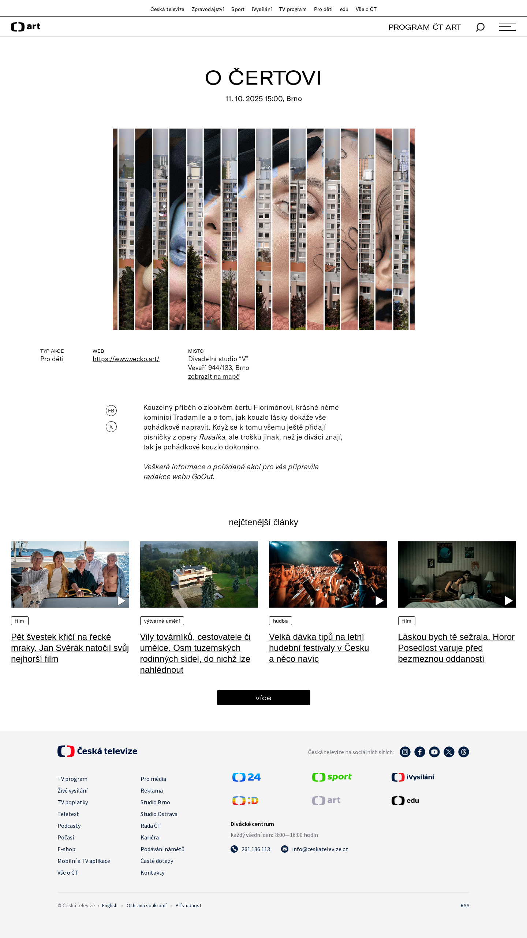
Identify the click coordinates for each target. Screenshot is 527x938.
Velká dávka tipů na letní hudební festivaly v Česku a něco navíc (319, 648)
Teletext (68, 813)
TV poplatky (72, 802)
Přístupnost (188, 905)
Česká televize (167, 9)
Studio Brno (155, 802)
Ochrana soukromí (147, 905)
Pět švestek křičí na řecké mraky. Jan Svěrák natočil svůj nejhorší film (70, 648)
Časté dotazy (157, 860)
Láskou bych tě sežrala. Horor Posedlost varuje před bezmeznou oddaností (456, 648)
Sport (237, 9)
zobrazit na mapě (213, 376)
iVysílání (262, 9)
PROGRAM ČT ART (424, 26)
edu (344, 9)
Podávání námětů (162, 849)
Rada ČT (151, 825)
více (263, 697)
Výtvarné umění (162, 621)
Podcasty (69, 825)
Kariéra (150, 837)
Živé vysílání (72, 790)
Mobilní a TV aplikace (83, 860)
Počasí (65, 837)
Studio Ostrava (159, 813)
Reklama (152, 790)
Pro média (153, 778)
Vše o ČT (366, 9)
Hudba (280, 621)
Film (20, 621)
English (109, 905)
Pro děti (323, 9)
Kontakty (152, 872)
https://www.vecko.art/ (126, 359)
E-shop (66, 849)
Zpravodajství (208, 9)
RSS (465, 905)
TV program (292, 9)
